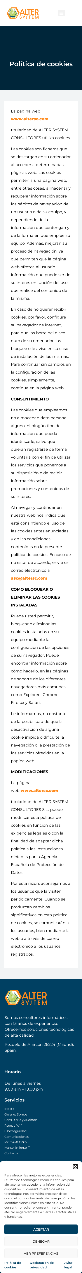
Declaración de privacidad (42, 1265)
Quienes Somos (15, 1114)
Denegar (41, 1241)
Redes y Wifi (13, 1126)
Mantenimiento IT (17, 1148)
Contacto (11, 1153)
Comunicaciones (16, 1137)
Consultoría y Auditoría (21, 1120)
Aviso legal (68, 1265)
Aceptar (41, 1229)
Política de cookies (12, 1265)
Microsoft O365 (15, 1142)
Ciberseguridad (15, 1131)
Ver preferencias (41, 1253)
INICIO (9, 1109)
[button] (75, 1166)
